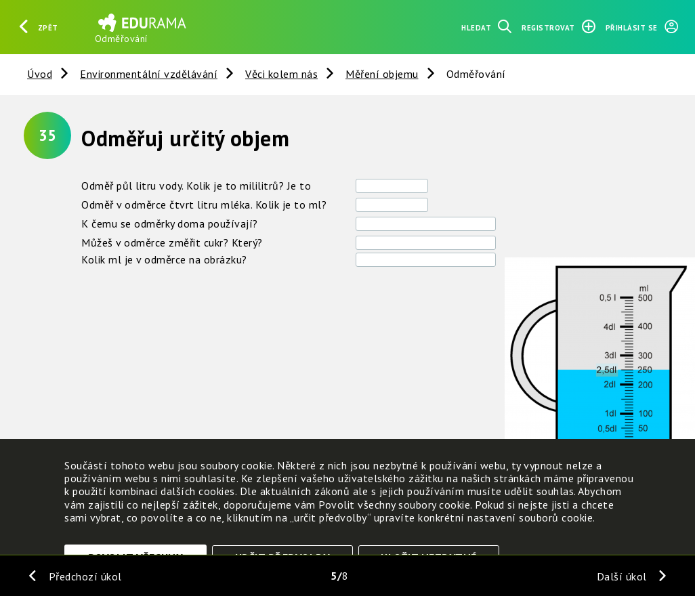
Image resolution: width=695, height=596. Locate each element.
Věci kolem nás (281, 74)
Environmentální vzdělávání (148, 74)
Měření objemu (382, 74)
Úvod (39, 74)
